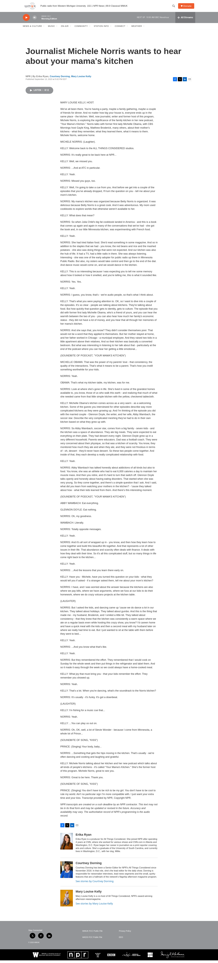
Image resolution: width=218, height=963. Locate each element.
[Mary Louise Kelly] (66, 900)
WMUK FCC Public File (92, 934)
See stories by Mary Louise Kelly (94, 906)
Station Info (101, 29)
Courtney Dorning (60, 79)
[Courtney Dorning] (66, 872)
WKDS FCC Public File (92, 940)
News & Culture (32, 29)
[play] (26, 20)
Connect (120, 29)
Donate (188, 7)
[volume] (34, 20)
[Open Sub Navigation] (44, 29)
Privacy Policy (125, 934)
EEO (121, 940)
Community (81, 29)
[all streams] (185, 20)
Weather (136, 29)
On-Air (65, 29)
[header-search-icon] (174, 7)
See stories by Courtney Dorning (95, 884)
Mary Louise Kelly (81, 79)
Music (51, 29)
